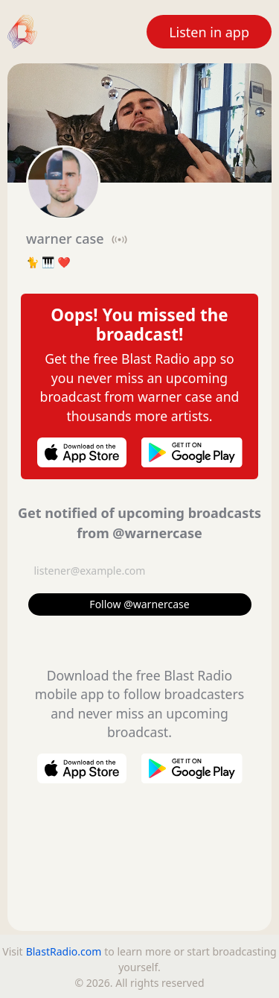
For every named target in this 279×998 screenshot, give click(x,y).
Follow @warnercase (139, 604)
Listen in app (209, 32)
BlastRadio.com (64, 951)
